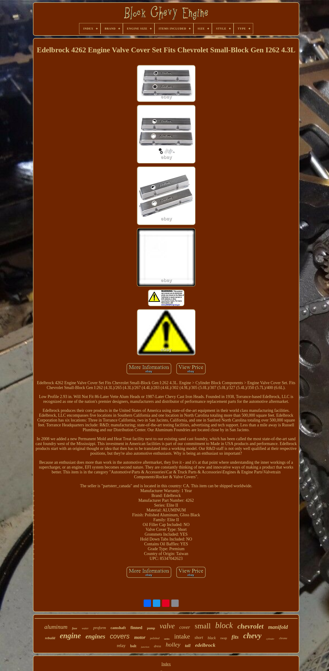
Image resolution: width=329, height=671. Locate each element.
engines (95, 636)
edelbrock (205, 645)
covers (120, 636)
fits (235, 637)
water (85, 628)
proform (99, 628)
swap (223, 638)
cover (184, 627)
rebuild (50, 638)
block (224, 625)
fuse (74, 628)
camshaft (118, 628)
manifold (278, 627)
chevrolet (250, 626)
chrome (283, 638)
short (199, 637)
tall (187, 645)
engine (70, 636)
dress (157, 646)
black (212, 638)
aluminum (55, 627)
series (167, 639)
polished (155, 638)
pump (151, 628)
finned (136, 627)
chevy (252, 635)
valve (167, 626)
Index (166, 664)
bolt (133, 646)
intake (182, 636)
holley (173, 644)
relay (121, 645)
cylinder (270, 638)
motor (139, 637)
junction (145, 646)
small (203, 626)
